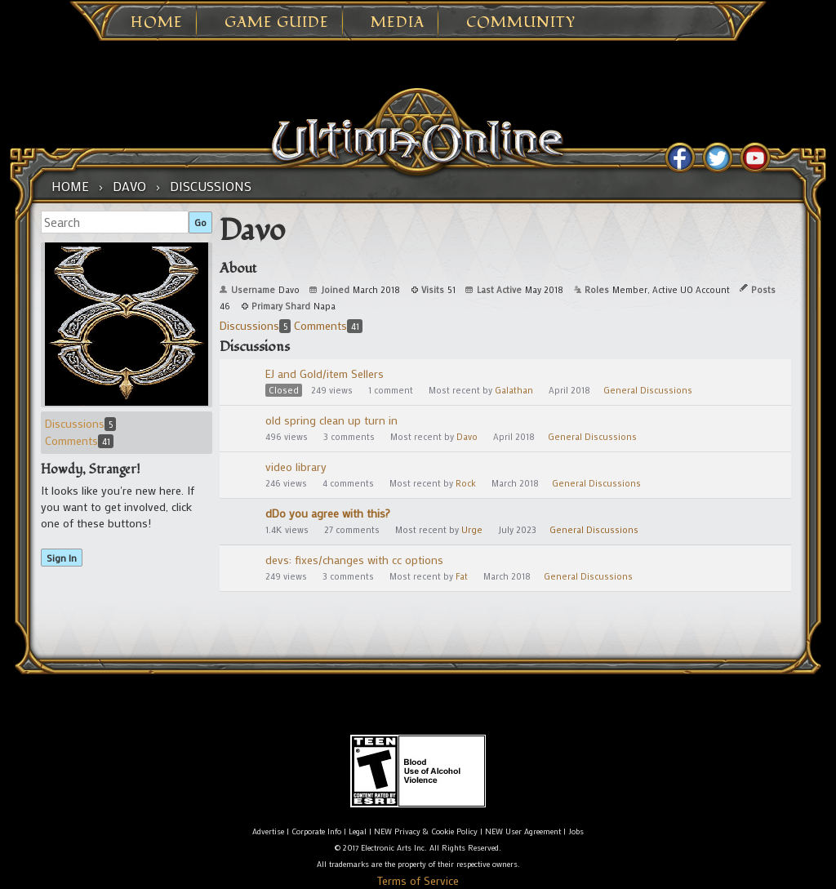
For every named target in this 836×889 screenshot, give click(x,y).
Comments (79, 440)
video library (296, 466)
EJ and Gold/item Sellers (324, 373)
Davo (467, 436)
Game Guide (277, 23)
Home (157, 23)
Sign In (62, 557)
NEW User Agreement (523, 831)
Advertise (268, 831)
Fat (462, 576)
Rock (466, 483)
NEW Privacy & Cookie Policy (426, 831)
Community (521, 23)
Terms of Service (418, 880)
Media (398, 23)
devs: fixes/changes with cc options (354, 559)
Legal (358, 831)
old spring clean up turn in (331, 420)
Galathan (514, 390)
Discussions (80, 423)
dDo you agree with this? (327, 513)
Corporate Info (316, 831)
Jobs (576, 831)
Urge (471, 530)
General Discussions (647, 390)
